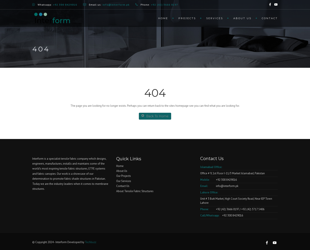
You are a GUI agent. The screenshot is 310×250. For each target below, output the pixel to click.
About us (242, 18)
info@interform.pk (226, 186)
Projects (187, 18)
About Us (121, 171)
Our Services (123, 181)
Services (214, 18)
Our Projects (123, 176)
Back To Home (155, 116)
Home (163, 18)
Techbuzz (90, 242)
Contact (270, 18)
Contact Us (122, 186)
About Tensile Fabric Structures (134, 191)
